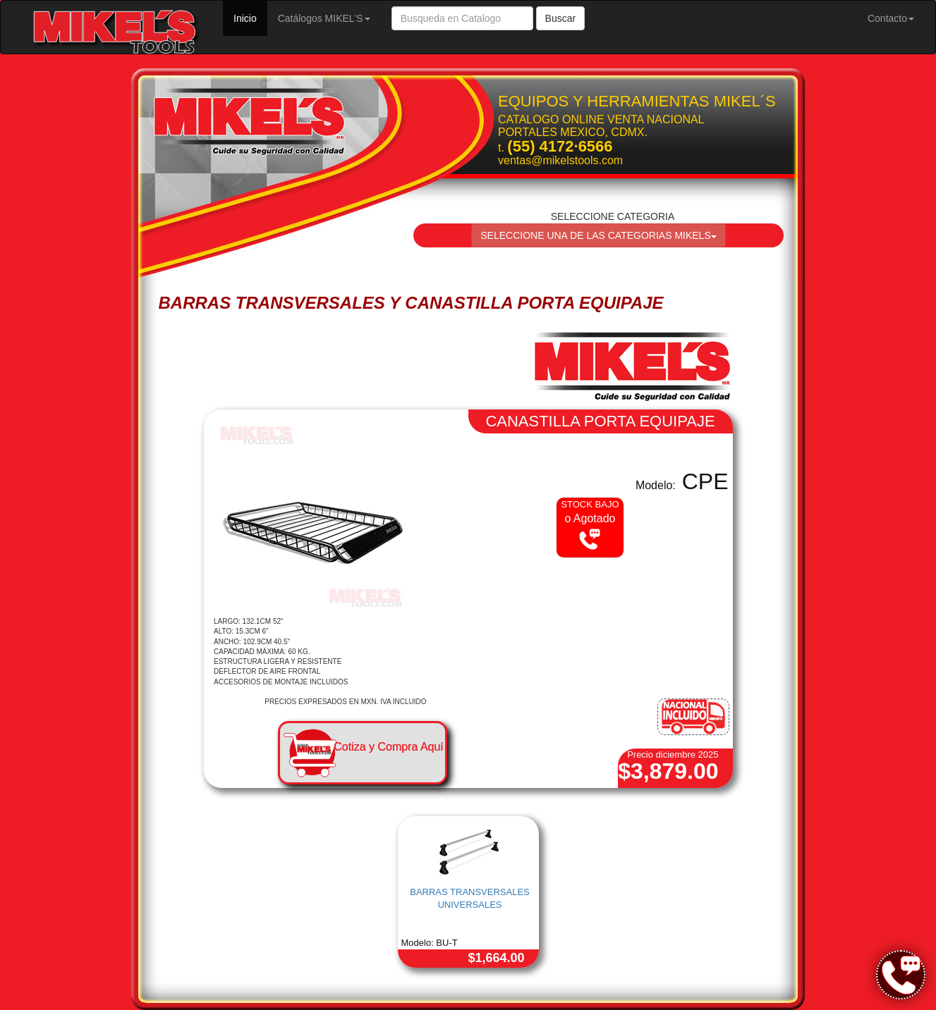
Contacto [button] (891, 18)
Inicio (250, 17)
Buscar (560, 18)
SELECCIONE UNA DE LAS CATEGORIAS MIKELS (598, 235)
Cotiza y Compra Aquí (389, 747)
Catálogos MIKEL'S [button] (324, 18)
